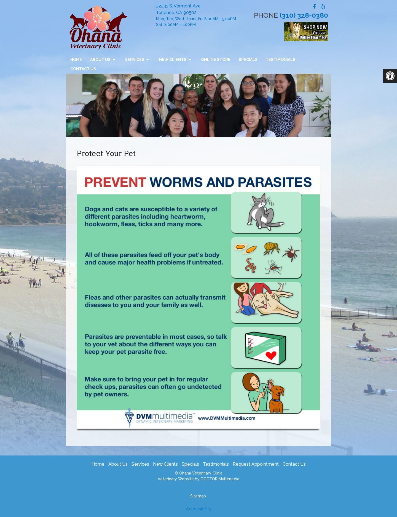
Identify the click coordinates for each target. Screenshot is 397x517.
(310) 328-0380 (304, 15)
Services (134, 59)
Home (76, 59)
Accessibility (198, 508)
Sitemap (198, 496)
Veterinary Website (176, 479)
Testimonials (280, 59)
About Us (100, 59)
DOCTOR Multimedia (220, 479)
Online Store (215, 59)
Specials (248, 59)
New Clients (172, 59)
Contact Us (83, 69)
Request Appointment (256, 464)
